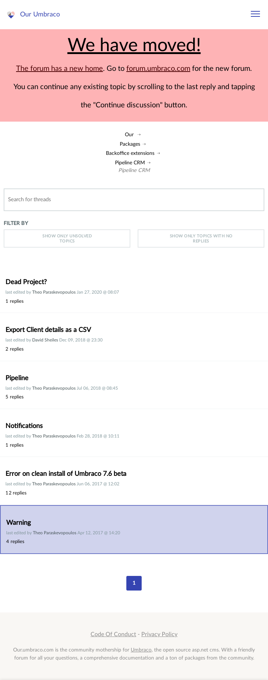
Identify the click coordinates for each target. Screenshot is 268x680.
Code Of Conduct (113, 634)
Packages (130, 144)
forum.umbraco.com (158, 68)
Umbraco (141, 650)
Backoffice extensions (130, 153)
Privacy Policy (159, 634)
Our (129, 134)
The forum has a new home (59, 68)
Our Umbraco (40, 14)
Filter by (16, 223)
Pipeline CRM (130, 162)
